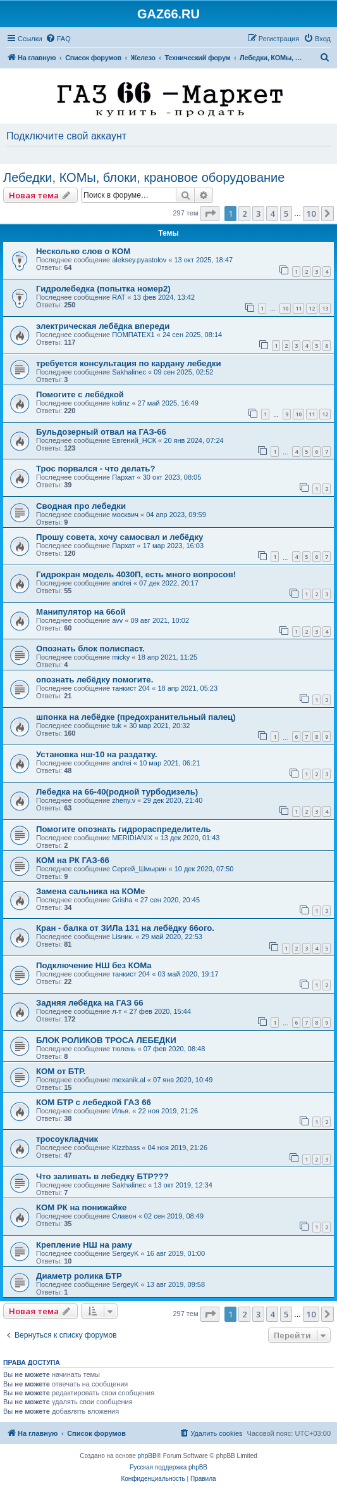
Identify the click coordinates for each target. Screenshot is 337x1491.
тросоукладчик (67, 1139)
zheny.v (123, 800)
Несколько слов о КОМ (83, 251)
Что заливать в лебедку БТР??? (102, 1176)
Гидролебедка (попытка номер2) (103, 288)
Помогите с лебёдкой (80, 394)
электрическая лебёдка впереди (102, 326)
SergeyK (125, 1253)
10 (285, 308)
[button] (209, 213)
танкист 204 (131, 688)
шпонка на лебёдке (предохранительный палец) (136, 717)
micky (121, 657)
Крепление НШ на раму (84, 1245)
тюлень (123, 1049)
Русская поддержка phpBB (168, 1467)
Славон (124, 1216)
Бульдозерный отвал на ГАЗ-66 (101, 432)
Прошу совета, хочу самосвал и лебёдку (119, 537)
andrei (122, 583)
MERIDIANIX (132, 837)
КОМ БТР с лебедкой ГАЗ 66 (93, 1102)
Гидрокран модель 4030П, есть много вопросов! (136, 574)
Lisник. (122, 936)
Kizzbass (126, 1147)
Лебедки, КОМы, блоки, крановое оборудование (144, 177)
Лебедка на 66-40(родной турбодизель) (117, 792)
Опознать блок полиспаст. (90, 648)
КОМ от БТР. (61, 1071)
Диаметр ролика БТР (79, 1276)
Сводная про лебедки (81, 506)
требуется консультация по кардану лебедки (128, 363)
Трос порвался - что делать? (95, 468)
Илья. (121, 1111)
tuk (116, 725)
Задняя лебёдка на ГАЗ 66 (90, 1003)
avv (117, 620)
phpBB (147, 1455)
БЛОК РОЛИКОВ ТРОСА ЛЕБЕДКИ (106, 1040)
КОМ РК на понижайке (81, 1207)
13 (325, 308)
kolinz (121, 403)
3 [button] (258, 213)
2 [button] (244, 213)
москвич (125, 514)
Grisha (122, 900)
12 (312, 308)
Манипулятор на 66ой (81, 612)
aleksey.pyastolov (139, 260)
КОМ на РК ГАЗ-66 (72, 860)
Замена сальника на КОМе (90, 891)
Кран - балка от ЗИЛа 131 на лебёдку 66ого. (125, 928)
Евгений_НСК (134, 440)
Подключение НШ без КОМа (94, 965)
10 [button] (311, 213)
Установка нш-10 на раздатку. (96, 754)
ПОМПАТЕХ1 (133, 334)
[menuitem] (58, 38)
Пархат (123, 477)
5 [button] (286, 213)
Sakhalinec (129, 372)
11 (298, 308)
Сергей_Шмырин (139, 869)
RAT (118, 297)
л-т (116, 1011)
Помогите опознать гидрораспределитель (123, 829)
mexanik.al (128, 1080)
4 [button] (272, 213)
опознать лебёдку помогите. (94, 679)
